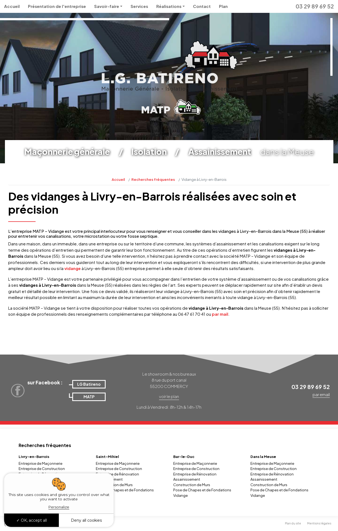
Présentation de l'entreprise (57, 6)
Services (139, 6)
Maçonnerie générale (67, 151)
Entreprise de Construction (42, 468)
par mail (220, 314)
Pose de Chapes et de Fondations (125, 490)
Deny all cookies (86, 520)
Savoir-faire (106, 6)
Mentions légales (319, 523)
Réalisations (168, 6)
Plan (223, 6)
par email (321, 394)
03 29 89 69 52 (315, 6)
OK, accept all (31, 520)
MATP (88, 396)
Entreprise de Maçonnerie (40, 463)
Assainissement (186, 479)
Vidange (180, 495)
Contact (202, 6)
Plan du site (293, 523)
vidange (73, 268)
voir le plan (169, 396)
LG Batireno (89, 384)
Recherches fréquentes (153, 179)
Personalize (58, 507)
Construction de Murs (114, 485)
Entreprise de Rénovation (117, 474)
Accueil (12, 6)
